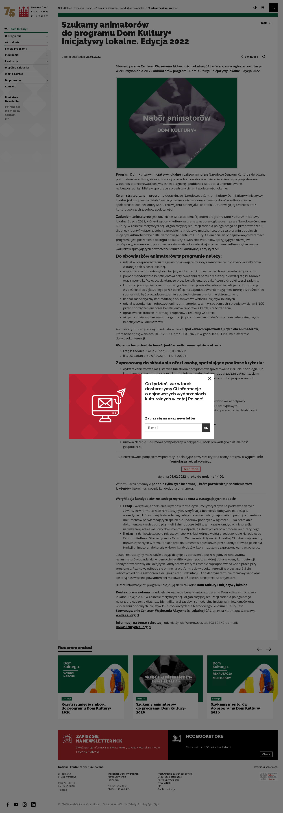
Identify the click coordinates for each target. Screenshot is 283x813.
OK (206, 427)
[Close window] (210, 378)
